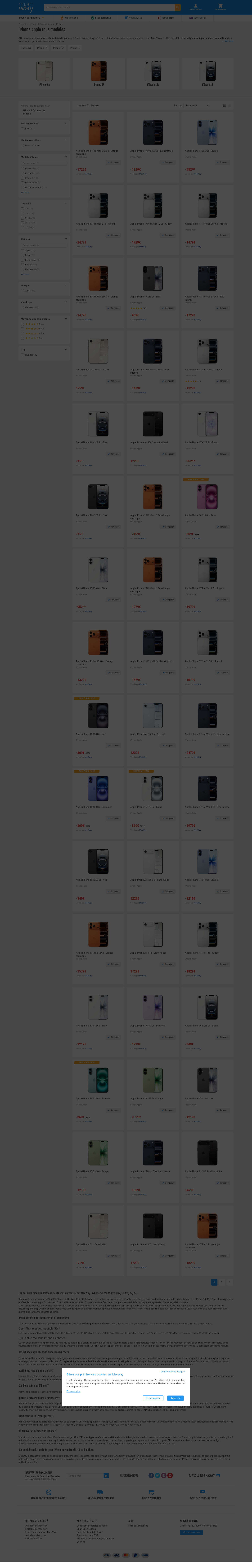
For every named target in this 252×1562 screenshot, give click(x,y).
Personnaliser (153, 1398)
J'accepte (175, 1398)
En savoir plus (73, 1391)
